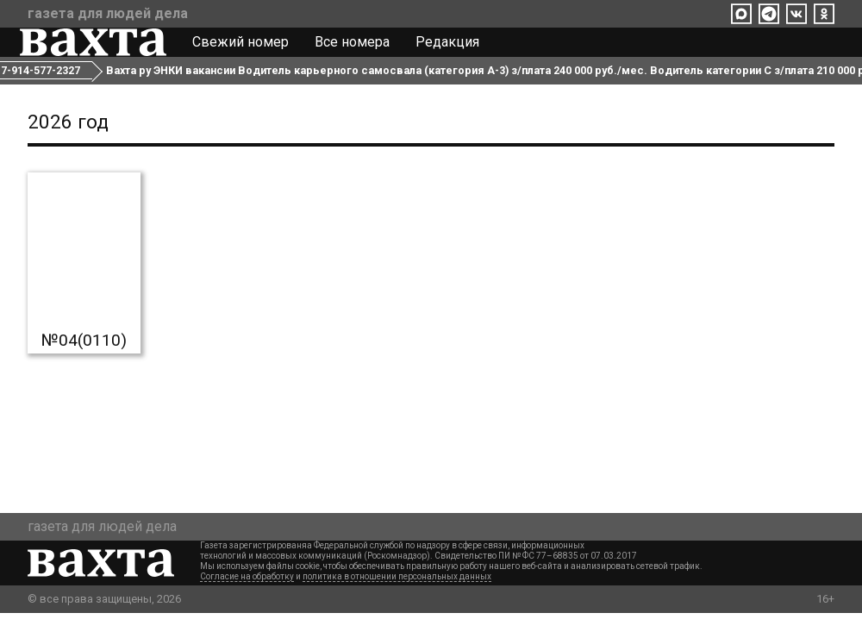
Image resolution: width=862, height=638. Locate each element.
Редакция (455, 50)
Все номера (359, 50)
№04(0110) (84, 365)
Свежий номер (248, 50)
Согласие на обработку (247, 601)
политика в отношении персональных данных (397, 601)
